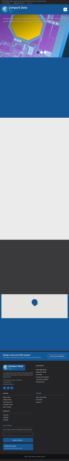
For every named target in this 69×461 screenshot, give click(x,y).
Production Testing (8, 404)
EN (28, 3)
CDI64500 (5, 417)
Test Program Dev (7, 402)
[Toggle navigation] (65, 9)
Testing (5, 393)
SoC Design (39, 374)
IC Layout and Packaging (42, 377)
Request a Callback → (18, 440)
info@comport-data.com (19, 3)
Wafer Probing (6, 397)
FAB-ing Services (40, 382)
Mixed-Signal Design (41, 369)
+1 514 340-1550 (6, 3)
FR (31, 3)
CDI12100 (5, 415)
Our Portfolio (39, 399)
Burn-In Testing (7, 407)
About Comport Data (41, 397)
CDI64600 (5, 420)
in (4, 387)
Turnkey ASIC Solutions (42, 379)
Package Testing (7, 399)
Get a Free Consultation (57, 356)
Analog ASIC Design (41, 372)
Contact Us (38, 402)
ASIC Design (40, 365)
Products (6, 411)
